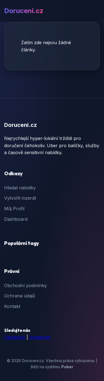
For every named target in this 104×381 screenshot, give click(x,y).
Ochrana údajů (19, 296)
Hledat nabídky (20, 187)
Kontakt (12, 306)
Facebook (14, 337)
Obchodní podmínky (25, 285)
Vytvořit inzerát (20, 198)
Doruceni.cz (24, 11)
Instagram (39, 337)
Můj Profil (14, 208)
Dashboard (15, 219)
